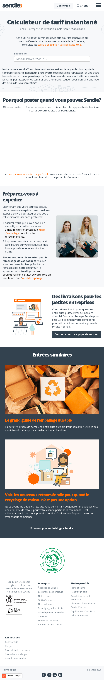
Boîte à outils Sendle (15, 658)
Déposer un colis (79, 615)
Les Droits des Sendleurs (50, 591)
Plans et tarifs (78, 587)
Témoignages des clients (50, 608)
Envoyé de (20, 53)
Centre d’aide (11, 641)
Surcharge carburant (48, 620)
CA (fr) (83, 5)
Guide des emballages (16, 654)
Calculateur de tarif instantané (80, 597)
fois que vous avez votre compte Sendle (28, 174)
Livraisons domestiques (83, 603)
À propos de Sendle (48, 587)
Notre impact (44, 596)
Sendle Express (78, 607)
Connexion (63, 5)
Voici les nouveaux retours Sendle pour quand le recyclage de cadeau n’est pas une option (47, 497)
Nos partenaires (46, 604)
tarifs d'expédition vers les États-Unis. (60, 44)
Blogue (8, 646)
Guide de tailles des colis (17, 650)
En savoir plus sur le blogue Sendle (51, 528)
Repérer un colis (79, 591)
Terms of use (9, 669)
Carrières (42, 616)
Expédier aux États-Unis (83, 611)
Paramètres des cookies (50, 624)
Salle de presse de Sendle (51, 612)
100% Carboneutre (47, 600)
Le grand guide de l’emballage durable (38, 420)
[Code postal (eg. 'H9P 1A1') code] (52, 59)
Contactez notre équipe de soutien (76, 334)
